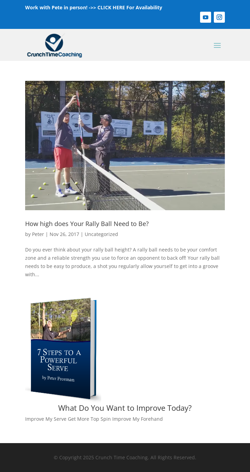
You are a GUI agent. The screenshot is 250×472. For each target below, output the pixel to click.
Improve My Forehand (137, 419)
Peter (38, 234)
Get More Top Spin (89, 419)
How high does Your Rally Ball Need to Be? (87, 223)
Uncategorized (101, 234)
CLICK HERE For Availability (129, 7)
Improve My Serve (45, 419)
